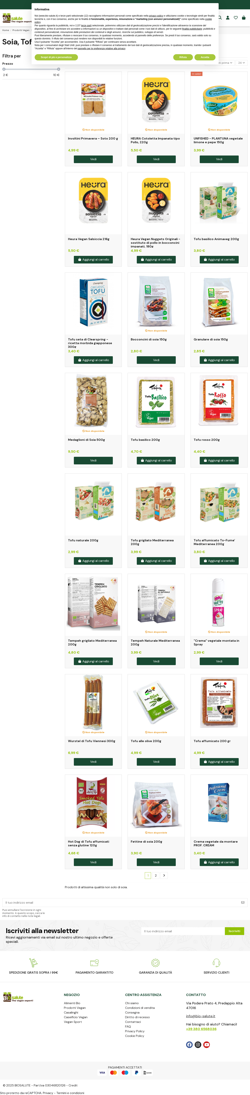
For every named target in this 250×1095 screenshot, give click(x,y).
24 (241, 63)
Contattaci (133, 1022)
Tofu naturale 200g (83, 540)
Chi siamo (132, 1003)
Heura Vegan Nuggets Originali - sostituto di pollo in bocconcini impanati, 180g (155, 242)
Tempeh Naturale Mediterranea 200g (155, 642)
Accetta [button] (205, 57)
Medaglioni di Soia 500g (86, 440)
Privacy (48, 1093)
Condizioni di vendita (140, 1008)
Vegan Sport (73, 1022)
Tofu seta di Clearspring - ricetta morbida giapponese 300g (90, 343)
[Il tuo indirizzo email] (120, 902)
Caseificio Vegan (75, 1017)
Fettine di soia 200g (146, 842)
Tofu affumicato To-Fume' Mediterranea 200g (214, 542)
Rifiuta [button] (183, 57)
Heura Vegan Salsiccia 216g (89, 239)
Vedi (93, 159)
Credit (73, 1085)
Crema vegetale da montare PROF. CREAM (216, 843)
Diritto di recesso (137, 1017)
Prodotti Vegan (75, 1008)
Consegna (132, 1012)
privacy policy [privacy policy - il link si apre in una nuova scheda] (156, 15)
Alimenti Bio (72, 1003)
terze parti (86, 25)
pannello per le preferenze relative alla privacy (101, 48)
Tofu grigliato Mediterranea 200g (152, 542)
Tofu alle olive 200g (146, 741)
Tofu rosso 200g (207, 440)
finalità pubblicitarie (192, 28)
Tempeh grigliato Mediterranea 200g (92, 642)
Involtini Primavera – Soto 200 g (93, 138)
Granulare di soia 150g (211, 339)
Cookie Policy (134, 1036)
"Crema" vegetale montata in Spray (216, 642)
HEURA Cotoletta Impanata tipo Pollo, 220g (155, 140)
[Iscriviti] (242, 902)
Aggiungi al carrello (93, 259)
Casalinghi (71, 1012)
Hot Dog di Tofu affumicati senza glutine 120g (88, 843)
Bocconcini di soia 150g (149, 339)
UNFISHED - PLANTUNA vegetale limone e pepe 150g (218, 140)
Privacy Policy (135, 1031)
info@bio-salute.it (200, 1016)
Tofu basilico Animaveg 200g (216, 239)
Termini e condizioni (70, 1093)
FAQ (128, 1026)
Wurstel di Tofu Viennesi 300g (91, 741)
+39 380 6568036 (201, 1029)
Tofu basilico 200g (145, 440)
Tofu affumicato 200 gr (212, 741)
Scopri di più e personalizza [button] (56, 57)
